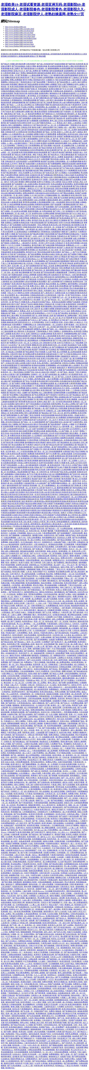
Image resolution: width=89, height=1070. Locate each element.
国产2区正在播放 (64, 241)
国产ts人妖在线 (61, 911)
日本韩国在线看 (22, 905)
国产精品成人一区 (78, 476)
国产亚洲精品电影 (51, 222)
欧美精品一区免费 (47, 456)
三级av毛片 (14, 685)
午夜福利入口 (9, 721)
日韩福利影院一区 (27, 694)
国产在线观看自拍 (33, 712)
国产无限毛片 (63, 87)
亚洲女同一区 (41, 816)
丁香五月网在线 (42, 225)
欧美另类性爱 (65, 961)
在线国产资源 (65, 1056)
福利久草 (24, 723)
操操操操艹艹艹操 (34, 728)
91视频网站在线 (18, 975)
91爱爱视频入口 (14, 368)
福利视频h (82, 562)
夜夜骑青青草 (40, 454)
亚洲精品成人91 (20, 889)
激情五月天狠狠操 (60, 220)
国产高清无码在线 (22, 234)
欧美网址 (24, 877)
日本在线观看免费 (71, 868)
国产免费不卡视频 (19, 383)
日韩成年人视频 (16, 238)
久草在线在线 (30, 331)
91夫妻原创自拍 (41, 164)
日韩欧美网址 (12, 567)
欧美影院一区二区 (11, 626)
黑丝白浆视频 (39, 1018)
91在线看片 (11, 1018)
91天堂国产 (72, 701)
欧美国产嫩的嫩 (47, 531)
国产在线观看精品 (67, 445)
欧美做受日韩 (79, 796)
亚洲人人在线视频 (72, 388)
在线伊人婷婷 (79, 907)
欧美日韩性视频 (24, 832)
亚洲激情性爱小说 (77, 757)
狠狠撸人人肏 (24, 658)
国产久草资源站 (68, 227)
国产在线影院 (11, 123)
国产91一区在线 (9, 336)
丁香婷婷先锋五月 (26, 82)
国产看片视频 (7, 882)
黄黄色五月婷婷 (23, 293)
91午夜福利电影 (12, 658)
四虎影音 (5, 1004)
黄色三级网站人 (55, 331)
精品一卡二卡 (17, 451)
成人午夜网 (80, 678)
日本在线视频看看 (55, 451)
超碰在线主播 (11, 322)
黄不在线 (48, 1022)
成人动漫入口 (28, 411)
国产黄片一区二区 (32, 939)
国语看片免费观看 (28, 454)
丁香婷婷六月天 (50, 549)
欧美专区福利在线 (9, 624)
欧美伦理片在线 (34, 358)
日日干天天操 (52, 313)
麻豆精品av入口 (34, 259)
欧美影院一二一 (17, 977)
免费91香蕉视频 (76, 945)
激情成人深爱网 (40, 1009)
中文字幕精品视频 (64, 753)
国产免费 (62, 683)
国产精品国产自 (80, 445)
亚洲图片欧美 (68, 553)
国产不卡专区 (77, 819)
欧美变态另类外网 (36, 814)
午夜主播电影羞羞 (67, 155)
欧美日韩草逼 (19, 794)
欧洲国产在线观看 (22, 481)
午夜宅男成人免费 (14, 732)
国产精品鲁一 (78, 973)
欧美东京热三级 (55, 225)
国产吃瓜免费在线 (38, 395)
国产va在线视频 (54, 281)
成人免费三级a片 (77, 644)
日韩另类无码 (13, 431)
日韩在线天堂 (10, 161)
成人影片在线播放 (8, 404)
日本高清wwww (38, 891)
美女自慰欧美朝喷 (62, 979)
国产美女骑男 (39, 977)
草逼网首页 (65, 730)
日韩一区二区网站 (39, 683)
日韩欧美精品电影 (29, 227)
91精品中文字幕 (39, 445)
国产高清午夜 (75, 474)
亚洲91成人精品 (61, 254)
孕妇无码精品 (18, 372)
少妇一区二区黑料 (70, 130)
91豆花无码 (11, 896)
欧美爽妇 (37, 1020)
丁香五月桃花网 (55, 216)
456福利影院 (71, 655)
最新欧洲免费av (52, 431)
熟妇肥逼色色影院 (78, 605)
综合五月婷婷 (67, 182)
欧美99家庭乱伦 (11, 207)
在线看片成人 (78, 152)
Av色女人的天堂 (27, 297)
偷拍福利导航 (26, 241)
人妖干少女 (21, 538)
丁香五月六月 (11, 293)
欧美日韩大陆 (65, 105)
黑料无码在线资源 (40, 458)
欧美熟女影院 (42, 109)
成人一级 (12, 911)
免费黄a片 (56, 612)
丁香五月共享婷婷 (72, 1066)
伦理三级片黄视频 (17, 182)
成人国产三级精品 (76, 132)
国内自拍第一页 (35, 884)
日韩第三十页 (29, 991)
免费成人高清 (25, 311)
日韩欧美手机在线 (50, 900)
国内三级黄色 (22, 1018)
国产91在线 (43, 775)
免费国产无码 (14, 932)
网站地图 (42, 56)
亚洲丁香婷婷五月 (33, 334)
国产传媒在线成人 (35, 590)
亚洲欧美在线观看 (54, 1013)
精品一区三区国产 (62, 358)
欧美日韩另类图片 (68, 959)
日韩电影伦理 (10, 132)
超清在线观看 (36, 841)
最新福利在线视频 (44, 73)
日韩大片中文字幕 (36, 945)
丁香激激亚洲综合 (80, 89)
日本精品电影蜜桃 (52, 998)
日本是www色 (55, 957)
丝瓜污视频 (79, 780)
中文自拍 (61, 764)
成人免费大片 (15, 241)
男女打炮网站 (80, 451)
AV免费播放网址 (10, 630)
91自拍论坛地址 (34, 91)
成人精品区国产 (68, 250)
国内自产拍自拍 (27, 304)
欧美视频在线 (38, 794)
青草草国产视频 (41, 735)
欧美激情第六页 (27, 458)
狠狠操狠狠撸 (26, 932)
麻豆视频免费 (44, 855)
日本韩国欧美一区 (28, 796)
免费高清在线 (15, 436)
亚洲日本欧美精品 (11, 1047)
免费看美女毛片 (59, 560)
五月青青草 (8, 871)
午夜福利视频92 (74, 116)
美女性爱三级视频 (36, 723)
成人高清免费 (76, 694)
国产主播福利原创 (41, 866)
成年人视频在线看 (12, 551)
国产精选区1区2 (54, 941)
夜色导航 (29, 975)
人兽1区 (29, 572)
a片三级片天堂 (22, 823)
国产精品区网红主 (64, 82)
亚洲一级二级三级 (13, 1013)
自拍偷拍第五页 (12, 653)
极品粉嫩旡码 (31, 898)
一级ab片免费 (36, 773)
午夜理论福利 (46, 943)
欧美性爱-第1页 (82, 64)
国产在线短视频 (29, 164)
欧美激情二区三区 (26, 476)
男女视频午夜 (22, 805)
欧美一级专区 (34, 633)
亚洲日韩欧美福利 (75, 637)
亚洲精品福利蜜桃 (61, 266)
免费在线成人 (47, 116)
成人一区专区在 (76, 843)
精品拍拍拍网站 (41, 87)
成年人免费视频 (58, 619)
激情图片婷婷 (37, 535)
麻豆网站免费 (13, 256)
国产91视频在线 (66, 281)
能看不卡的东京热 (29, 766)
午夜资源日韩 (78, 762)
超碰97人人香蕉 (63, 132)
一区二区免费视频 (39, 624)
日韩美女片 (65, 1041)
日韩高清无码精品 (31, 1027)
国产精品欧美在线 (62, 954)
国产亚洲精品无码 (33, 102)
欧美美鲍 (24, 834)
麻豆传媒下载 (13, 408)
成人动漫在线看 (32, 166)
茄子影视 (43, 914)
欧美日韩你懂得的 (75, 1004)
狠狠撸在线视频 (22, 336)
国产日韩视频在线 (43, 921)
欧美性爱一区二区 (24, 488)
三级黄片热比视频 (31, 744)
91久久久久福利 (11, 136)
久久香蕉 (7, 748)
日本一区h (42, 850)
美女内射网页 (10, 295)
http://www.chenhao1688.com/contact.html (20, 35)
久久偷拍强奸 (80, 145)
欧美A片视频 (6, 744)
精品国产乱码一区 (78, 336)
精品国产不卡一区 (24, 667)
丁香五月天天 (60, 569)
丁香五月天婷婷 (34, 143)
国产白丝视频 (63, 198)
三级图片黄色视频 (72, 857)
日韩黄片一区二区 (37, 374)
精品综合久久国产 (33, 637)
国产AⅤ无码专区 (44, 748)
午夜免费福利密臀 (49, 533)
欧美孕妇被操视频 (54, 726)
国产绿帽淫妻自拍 (43, 98)
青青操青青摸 (44, 696)
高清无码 (61, 698)
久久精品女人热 (36, 343)
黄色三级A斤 (53, 683)
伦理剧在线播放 (54, 111)
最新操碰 (62, 723)
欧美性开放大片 (77, 297)
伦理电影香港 (44, 440)
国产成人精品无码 (44, 868)
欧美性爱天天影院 (76, 982)
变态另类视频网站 (12, 1022)
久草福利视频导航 (77, 979)
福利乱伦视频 (48, 841)
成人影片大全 (47, 220)
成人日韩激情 (56, 338)
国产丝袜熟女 (29, 651)
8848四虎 (75, 1036)
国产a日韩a (66, 705)
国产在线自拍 (79, 155)
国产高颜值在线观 (15, 275)
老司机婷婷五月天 (44, 615)
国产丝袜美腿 (51, 973)
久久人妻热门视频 (39, 1002)
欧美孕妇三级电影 (12, 218)
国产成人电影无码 (75, 1022)
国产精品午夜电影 (45, 148)
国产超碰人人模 (43, 100)
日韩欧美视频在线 (26, 689)
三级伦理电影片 (52, 961)
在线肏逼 (58, 934)
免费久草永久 (35, 286)
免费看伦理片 (51, 719)
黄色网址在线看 (39, 431)
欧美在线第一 (28, 198)
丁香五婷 (27, 821)
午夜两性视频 (41, 1038)
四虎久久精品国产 (75, 576)
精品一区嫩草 (22, 392)
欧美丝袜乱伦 (33, 463)
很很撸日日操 (79, 225)
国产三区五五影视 (10, 286)
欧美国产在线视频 (15, 268)
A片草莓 (28, 683)
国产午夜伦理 (53, 152)
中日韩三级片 (28, 1063)
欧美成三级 (80, 916)
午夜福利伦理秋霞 (16, 916)
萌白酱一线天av (31, 855)
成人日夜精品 (79, 664)
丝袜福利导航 (29, 483)
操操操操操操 (77, 379)
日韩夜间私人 (15, 243)
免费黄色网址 (21, 968)
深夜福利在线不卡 (53, 354)
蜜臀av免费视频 (16, 80)
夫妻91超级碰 (46, 637)
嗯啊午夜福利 (42, 141)
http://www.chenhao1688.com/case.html (19, 33)
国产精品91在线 (47, 177)
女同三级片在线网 (54, 1002)
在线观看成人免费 (58, 966)
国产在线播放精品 (13, 386)
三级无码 (22, 950)
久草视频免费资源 (45, 340)
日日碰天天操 (60, 304)
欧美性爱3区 (23, 959)
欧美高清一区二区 (24, 429)
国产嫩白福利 (76, 270)
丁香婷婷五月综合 (74, 272)
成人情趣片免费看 (48, 309)
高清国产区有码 (7, 531)
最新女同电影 (38, 998)
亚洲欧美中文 (68, 617)
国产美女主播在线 (80, 186)
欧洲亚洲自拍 (51, 247)
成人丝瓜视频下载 (19, 717)
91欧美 (26, 857)
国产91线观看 (27, 866)
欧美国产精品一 (45, 302)
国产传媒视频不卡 (56, 902)
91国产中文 (36, 848)
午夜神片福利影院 (57, 855)
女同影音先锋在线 (60, 615)
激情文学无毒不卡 (59, 809)
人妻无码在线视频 (35, 698)
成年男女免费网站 (71, 413)
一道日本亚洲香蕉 (70, 687)
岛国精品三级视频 (12, 222)
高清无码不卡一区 (26, 653)
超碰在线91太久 (13, 687)
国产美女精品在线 (78, 247)
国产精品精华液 (20, 121)
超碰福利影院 (43, 893)
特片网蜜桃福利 (54, 141)
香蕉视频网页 (41, 651)
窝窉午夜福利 (35, 256)
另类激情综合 (45, 232)
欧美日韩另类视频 (73, 243)
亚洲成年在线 (11, 678)
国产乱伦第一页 (27, 1011)
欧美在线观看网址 (56, 1063)
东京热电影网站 (72, 560)
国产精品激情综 (63, 442)
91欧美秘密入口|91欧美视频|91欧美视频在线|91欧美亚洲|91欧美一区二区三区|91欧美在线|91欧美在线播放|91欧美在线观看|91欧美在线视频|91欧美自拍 (44, 519)
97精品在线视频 (57, 578)
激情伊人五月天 (31, 141)
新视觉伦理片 (8, 141)
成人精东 (76, 646)
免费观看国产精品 (77, 721)
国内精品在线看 (27, 687)
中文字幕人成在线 (28, 800)
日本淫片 (76, 624)
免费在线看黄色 (29, 193)
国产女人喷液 (37, 315)
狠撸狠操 (16, 705)
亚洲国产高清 (13, 300)
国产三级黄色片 (71, 232)
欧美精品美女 (19, 782)
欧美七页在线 (64, 605)
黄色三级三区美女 (57, 121)
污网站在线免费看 (35, 1050)
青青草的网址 (64, 914)
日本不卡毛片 (13, 329)
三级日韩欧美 (76, 80)
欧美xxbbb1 (55, 1041)
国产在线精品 (6, 572)
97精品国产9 (12, 832)
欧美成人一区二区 (69, 610)
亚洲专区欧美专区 (28, 705)
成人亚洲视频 (52, 751)
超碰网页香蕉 (74, 189)
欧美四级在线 (61, 114)
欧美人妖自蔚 (63, 422)
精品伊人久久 (33, 930)
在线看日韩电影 (46, 334)
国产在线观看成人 (51, 429)
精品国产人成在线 (64, 247)
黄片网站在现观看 (62, 737)
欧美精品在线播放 (38, 365)
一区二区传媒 (78, 578)
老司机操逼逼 (77, 608)
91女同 (37, 1063)
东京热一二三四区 (70, 771)
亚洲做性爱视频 (59, 392)
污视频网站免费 (27, 936)
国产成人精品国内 (78, 572)
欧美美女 (54, 819)
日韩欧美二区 (51, 411)
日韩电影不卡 (27, 596)
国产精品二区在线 (47, 266)
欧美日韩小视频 (18, 572)
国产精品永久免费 (19, 155)
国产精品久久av (56, 426)
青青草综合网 (73, 368)
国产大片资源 (65, 354)
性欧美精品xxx (7, 1050)
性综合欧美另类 (20, 943)
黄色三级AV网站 (12, 315)
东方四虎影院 (73, 374)
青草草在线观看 (20, 1050)
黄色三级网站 (20, 721)
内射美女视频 (33, 93)
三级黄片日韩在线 (8, 995)
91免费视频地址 (55, 812)
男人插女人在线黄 (8, 492)
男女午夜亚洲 (69, 882)
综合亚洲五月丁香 (35, 760)
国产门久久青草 (71, 320)
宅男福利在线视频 (31, 970)
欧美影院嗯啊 (65, 68)
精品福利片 (78, 909)
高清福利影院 (73, 988)
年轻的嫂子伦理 (80, 553)
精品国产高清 (45, 1034)
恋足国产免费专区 (35, 862)
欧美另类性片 (58, 148)
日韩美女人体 (36, 995)
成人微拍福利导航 (31, 880)
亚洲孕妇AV (52, 975)
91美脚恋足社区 (17, 696)
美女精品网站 (16, 864)
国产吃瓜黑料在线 (71, 807)
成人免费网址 (62, 284)
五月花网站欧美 (57, 696)
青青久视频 (15, 1007)
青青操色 (42, 721)
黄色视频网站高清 (49, 538)
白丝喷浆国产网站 (51, 397)
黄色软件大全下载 (33, 252)
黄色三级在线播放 (56, 100)
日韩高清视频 (19, 442)
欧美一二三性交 (26, 964)
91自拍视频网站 (74, 173)
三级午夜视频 (75, 669)
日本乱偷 (66, 757)
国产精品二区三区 (69, 216)
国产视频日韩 (71, 592)
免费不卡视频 (10, 234)
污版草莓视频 (72, 723)
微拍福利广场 (14, 853)
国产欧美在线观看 (74, 340)
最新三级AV (52, 596)
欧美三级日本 (13, 599)
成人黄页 (14, 841)
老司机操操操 (20, 96)
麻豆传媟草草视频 (26, 431)
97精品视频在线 (64, 819)
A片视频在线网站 (51, 195)
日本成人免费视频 (29, 275)
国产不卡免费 (24, 628)
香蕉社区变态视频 (72, 202)
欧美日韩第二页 (45, 166)
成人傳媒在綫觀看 (48, 828)
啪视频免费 (8, 701)
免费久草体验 (78, 596)
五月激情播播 (42, 766)
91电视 (58, 1032)
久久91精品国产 (41, 483)
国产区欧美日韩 (49, 417)
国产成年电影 (78, 612)
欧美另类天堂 (11, 449)
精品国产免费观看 (50, 698)
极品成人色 (42, 610)
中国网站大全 (26, 368)
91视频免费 (62, 585)
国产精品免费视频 (64, 481)
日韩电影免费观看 (80, 696)
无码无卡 (44, 902)
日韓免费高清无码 (8, 166)
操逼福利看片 (69, 157)
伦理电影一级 (48, 447)
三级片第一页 (62, 295)
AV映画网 (5, 918)
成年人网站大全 (13, 921)
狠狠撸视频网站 (54, 68)
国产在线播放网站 (38, 241)
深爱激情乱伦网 (27, 1020)
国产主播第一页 (7, 211)
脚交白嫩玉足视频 (62, 179)
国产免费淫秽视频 (10, 415)
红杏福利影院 (45, 404)
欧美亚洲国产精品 (78, 381)
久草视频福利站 (16, 100)
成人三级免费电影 (28, 798)
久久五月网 (44, 859)
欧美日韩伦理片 (77, 195)
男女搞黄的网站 (24, 587)
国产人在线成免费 (10, 429)
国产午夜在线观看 (10, 465)
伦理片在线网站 (54, 490)
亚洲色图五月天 (61, 170)
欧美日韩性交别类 (24, 123)
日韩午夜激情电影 (53, 470)
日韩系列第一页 (9, 195)
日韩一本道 (78, 1025)
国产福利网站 (11, 488)
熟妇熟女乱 (44, 741)
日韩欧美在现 (40, 694)
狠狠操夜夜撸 (31, 73)
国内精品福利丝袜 (62, 213)
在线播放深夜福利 (10, 463)
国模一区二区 (73, 805)
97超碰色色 (31, 1041)
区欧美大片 (37, 918)
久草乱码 (76, 630)
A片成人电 (63, 1004)
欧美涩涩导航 (6, 576)
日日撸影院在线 (58, 825)
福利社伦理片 (51, 442)
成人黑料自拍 (19, 331)
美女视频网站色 (29, 1004)
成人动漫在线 (67, 601)
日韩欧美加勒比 (20, 474)
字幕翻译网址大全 (29, 324)
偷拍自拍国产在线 (13, 1002)
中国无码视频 (49, 234)
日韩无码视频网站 (71, 673)
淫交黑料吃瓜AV (77, 449)
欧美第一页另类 (38, 243)
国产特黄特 (38, 1025)
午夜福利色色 (76, 105)
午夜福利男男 (53, 87)
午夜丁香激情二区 (66, 905)
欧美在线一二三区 (19, 1045)
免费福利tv (28, 662)
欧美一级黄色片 (12, 562)
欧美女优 (15, 1009)
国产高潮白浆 (76, 485)
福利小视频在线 (38, 703)
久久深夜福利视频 (64, 1036)
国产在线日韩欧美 (73, 259)
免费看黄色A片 (36, 218)
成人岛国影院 (29, 916)
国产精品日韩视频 (64, 540)
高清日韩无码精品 (56, 780)
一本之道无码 (79, 324)
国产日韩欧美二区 (16, 730)
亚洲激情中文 (70, 211)
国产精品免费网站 (35, 254)
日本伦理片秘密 (76, 977)
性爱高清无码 (17, 887)
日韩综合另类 (26, 127)
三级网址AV (61, 658)
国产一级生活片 (73, 848)
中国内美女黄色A (47, 633)
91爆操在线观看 (52, 200)
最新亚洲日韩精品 (16, 1043)
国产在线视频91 (48, 207)
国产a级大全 (35, 771)
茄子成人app (38, 830)
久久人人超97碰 (40, 975)
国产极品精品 (44, 413)
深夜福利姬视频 (35, 923)
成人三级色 (5, 556)
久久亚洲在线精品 (20, 232)
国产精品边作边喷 (53, 445)
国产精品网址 (63, 313)
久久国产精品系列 (65, 862)
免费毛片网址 (9, 927)
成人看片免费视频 (76, 358)
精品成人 (55, 846)
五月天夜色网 (81, 773)
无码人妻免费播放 (34, 538)
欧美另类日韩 (19, 141)
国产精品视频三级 (66, 581)
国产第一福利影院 (18, 755)
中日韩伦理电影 (32, 440)
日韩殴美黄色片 (31, 1059)
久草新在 (14, 639)
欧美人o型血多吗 (32, 302)
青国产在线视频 (54, 984)
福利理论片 (21, 660)
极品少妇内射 (54, 168)
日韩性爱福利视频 (73, 436)
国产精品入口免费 (56, 673)
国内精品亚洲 (32, 893)
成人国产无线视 (48, 408)
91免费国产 (46, 642)
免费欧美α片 (22, 370)
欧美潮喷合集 (15, 270)
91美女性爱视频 (30, 281)
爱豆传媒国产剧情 (75, 467)
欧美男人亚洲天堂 (14, 868)
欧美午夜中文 (16, 764)
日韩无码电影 (46, 755)
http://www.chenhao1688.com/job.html (18, 40)
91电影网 (9, 850)
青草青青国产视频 (60, 1022)
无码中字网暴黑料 (50, 311)
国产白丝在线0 (75, 397)
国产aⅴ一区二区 (50, 125)
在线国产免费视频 (64, 136)
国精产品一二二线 (43, 800)
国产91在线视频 (69, 785)
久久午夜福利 (81, 93)
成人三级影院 (15, 470)
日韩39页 (9, 789)
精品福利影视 (14, 544)
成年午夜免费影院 (62, 889)
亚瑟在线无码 (55, 465)
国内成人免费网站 (20, 327)
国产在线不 (63, 816)
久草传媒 (44, 1063)
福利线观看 (78, 581)
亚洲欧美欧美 (52, 850)
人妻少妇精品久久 (41, 544)
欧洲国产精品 (44, 1027)
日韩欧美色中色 (39, 411)
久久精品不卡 (66, 141)
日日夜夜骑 (5, 977)
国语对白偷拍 (55, 778)
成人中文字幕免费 (65, 318)
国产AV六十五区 (63, 311)
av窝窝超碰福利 (17, 601)
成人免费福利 (37, 599)
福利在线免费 (77, 470)
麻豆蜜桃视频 (24, 272)
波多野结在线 (78, 281)
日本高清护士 (11, 417)
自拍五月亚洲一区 (76, 531)
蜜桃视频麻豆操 (77, 222)
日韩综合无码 (13, 82)
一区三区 (70, 574)
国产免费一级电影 (11, 1032)
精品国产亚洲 (37, 479)
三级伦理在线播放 (66, 664)
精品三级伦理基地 (17, 340)
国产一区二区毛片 (68, 778)
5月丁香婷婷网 (44, 966)
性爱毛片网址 (70, 1059)
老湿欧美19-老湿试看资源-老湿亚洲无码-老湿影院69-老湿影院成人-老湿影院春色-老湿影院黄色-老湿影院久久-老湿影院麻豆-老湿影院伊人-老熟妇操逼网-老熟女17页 (43, 9)
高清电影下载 (22, 236)
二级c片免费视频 (52, 379)
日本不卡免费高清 (52, 322)
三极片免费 (26, 891)
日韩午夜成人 (77, 667)
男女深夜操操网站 (19, 361)
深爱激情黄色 (77, 900)
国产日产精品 (64, 168)
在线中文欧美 (31, 363)
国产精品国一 (15, 297)
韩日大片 (37, 542)
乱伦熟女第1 (25, 608)
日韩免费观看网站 (76, 277)
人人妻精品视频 (34, 75)
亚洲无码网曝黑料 (68, 896)
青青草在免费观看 (50, 968)
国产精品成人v (20, 642)
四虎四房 (45, 771)
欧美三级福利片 (76, 168)
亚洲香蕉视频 (8, 426)
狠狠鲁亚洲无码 (30, 157)
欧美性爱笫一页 (33, 837)
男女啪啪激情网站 (19, 288)
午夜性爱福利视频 (41, 803)
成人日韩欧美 (64, 830)
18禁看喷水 (32, 748)
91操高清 (43, 880)
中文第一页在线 (77, 200)
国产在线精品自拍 (26, 719)
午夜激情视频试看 (61, 531)
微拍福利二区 (72, 114)
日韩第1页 (8, 741)
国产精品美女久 (54, 155)
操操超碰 (39, 796)
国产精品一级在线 (67, 372)
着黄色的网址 (56, 404)
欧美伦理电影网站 (37, 150)
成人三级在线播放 (22, 295)
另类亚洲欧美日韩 (31, 984)
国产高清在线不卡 (52, 263)
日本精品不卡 (60, 243)
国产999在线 (14, 649)
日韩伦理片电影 (16, 354)
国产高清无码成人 (74, 295)
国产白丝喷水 (55, 361)
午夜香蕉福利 (52, 624)
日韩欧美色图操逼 (8, 91)
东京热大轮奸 (60, 814)
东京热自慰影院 (26, 315)
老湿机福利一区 (41, 909)
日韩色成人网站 (73, 814)
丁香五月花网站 (70, 148)
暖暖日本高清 (48, 760)
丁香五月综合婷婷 (75, 585)
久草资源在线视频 (29, 988)
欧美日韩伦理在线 (78, 268)
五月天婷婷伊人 (75, 429)
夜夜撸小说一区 (29, 98)
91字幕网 (43, 581)
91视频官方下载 (52, 80)
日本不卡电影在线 (24, 549)
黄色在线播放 (10, 306)
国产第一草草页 (59, 139)
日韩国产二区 (54, 372)
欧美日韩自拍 (66, 927)
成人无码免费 (46, 560)
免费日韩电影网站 (38, 710)
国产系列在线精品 (76, 488)
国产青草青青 (40, 993)
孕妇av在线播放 (26, 664)
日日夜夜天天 (42, 279)
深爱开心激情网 (80, 741)
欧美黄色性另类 (50, 136)
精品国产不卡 (33, 406)
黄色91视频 (41, 739)
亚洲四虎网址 (51, 1018)
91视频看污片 (15, 556)
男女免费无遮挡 (20, 837)
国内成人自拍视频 (46, 1000)
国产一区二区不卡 (51, 420)
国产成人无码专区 (14, 866)
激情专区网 (63, 714)
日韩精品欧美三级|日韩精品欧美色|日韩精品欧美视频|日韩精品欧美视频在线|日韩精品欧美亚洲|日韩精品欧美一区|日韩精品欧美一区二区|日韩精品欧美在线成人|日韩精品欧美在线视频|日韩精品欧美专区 (44, 497)
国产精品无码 (73, 256)
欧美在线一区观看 (26, 1032)
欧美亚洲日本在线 (56, 1059)
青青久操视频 (60, 692)
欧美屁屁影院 (71, 304)
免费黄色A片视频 (80, 984)
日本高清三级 (58, 635)
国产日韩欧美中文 (26, 300)
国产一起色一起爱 (35, 236)
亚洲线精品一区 (46, 655)
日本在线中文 (47, 1020)
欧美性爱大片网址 (61, 789)
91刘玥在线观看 (58, 1034)
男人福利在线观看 (28, 574)
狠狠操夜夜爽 (36, 1029)
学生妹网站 (74, 633)
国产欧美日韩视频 (31, 460)
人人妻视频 (8, 619)
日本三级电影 (56, 182)
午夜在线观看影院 (39, 751)
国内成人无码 (42, 227)
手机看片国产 (11, 633)
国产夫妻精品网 (18, 111)
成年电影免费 (20, 64)
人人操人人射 (41, 603)
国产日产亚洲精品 (52, 608)
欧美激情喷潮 (40, 354)
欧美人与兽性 (15, 479)
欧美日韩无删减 (27, 726)
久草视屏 (54, 764)
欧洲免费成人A (41, 313)
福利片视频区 (55, 896)
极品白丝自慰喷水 (53, 438)
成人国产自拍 (67, 458)
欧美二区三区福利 (60, 345)
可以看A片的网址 (27, 107)
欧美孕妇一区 (30, 925)
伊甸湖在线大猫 (67, 225)
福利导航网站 (73, 284)
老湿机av (49, 821)
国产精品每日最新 (56, 864)
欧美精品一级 (82, 610)
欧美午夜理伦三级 (73, 1018)
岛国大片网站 (31, 66)
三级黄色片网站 (7, 943)
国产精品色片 (11, 392)
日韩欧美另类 (74, 1000)
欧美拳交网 (13, 803)
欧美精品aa (59, 1066)
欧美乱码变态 (54, 766)
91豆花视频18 (24, 773)
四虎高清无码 (9, 1036)
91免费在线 (41, 574)
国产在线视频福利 (22, 1029)
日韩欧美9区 (53, 664)
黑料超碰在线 (60, 245)
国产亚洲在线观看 (65, 1025)
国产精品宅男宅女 (31, 576)
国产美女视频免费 (26, 329)
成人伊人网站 (9, 961)
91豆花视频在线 (60, 626)
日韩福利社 (81, 542)
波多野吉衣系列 (26, 544)
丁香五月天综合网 (49, 658)
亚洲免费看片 (6, 873)
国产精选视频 (27, 170)
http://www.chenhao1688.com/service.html (20, 46)
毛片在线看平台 (12, 118)
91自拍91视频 (52, 914)
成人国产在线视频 (50, 599)
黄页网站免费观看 (35, 132)
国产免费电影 (43, 71)
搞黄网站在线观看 (51, 628)
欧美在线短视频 (81, 603)
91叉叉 (8, 939)
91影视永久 (41, 601)
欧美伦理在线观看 (78, 411)
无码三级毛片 (63, 556)
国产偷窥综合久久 (49, 114)
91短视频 (9, 794)
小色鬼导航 (16, 585)
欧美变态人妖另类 (55, 925)
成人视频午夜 (58, 868)
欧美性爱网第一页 (53, 676)
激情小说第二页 (17, 984)
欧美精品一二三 (50, 123)
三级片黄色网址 (75, 207)
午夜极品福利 (52, 880)
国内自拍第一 (76, 995)
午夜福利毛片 (6, 635)
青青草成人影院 (28, 732)
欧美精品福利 (26, 436)
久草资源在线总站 (24, 703)
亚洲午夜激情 (69, 324)
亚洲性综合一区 (81, 361)
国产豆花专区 (17, 338)
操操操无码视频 (52, 694)
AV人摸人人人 (63, 832)
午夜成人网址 (42, 155)
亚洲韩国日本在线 (19, 590)
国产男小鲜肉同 (34, 823)
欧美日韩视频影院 (23, 771)
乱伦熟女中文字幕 (19, 139)
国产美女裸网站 (12, 395)
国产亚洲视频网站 (23, 374)
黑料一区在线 (71, 159)
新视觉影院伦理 (66, 96)
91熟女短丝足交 (60, 576)
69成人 (24, 612)
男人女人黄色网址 (24, 624)
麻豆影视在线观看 (73, 406)
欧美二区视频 (66, 893)
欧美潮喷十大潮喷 (72, 719)
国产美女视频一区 (8, 905)
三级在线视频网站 (11, 751)
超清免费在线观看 (22, 528)
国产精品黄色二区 (78, 923)
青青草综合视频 (25, 839)
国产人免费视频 (76, 567)
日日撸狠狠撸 (60, 1016)
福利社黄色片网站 (29, 109)
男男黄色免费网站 (35, 594)
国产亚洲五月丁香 (74, 236)
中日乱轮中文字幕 (43, 819)
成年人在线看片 (74, 365)
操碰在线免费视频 (36, 871)
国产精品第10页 (59, 118)
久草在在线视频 (73, 649)
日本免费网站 (22, 633)
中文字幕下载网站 (74, 327)
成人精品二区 (69, 859)
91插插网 (49, 617)
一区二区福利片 (57, 324)
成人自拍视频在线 (64, 485)
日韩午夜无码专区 (62, 945)
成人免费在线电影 (50, 862)
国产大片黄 (47, 612)
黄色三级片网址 (20, 760)
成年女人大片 (45, 837)
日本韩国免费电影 (44, 988)
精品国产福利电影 (65, 152)
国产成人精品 (24, 710)
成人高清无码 (76, 191)
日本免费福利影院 (8, 823)
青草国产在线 (77, 705)
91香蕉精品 (6, 612)
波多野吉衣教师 (77, 107)
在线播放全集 (63, 397)
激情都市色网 (58, 75)
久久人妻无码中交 (49, 805)
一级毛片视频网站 (22, 456)
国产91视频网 (43, 673)
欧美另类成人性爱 (31, 619)
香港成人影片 (62, 123)
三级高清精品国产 (8, 771)
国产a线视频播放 (7, 474)
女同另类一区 (6, 302)
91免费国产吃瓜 (56, 744)
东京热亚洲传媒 (55, 771)
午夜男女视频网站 (21, 426)
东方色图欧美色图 (73, 293)
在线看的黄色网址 (52, 587)
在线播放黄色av (68, 331)
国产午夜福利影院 (26, 803)
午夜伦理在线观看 (37, 222)
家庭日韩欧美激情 (54, 678)
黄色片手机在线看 (40, 424)
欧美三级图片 (15, 68)
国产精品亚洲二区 (27, 909)
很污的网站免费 (29, 354)
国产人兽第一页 (67, 1054)
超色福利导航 (53, 288)
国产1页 (57, 927)
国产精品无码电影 (60, 637)
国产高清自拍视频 (47, 877)
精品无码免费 (28, 284)
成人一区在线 (29, 730)
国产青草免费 (20, 402)
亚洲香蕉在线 (60, 456)
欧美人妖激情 (79, 601)
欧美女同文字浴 (79, 458)
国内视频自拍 (30, 442)
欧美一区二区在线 (41, 936)
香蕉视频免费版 (25, 408)
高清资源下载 (58, 479)
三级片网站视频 (57, 921)
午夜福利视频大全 (16, 957)
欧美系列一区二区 (73, 755)
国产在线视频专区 (70, 370)
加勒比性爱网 (47, 127)
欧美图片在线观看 (48, 143)
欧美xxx (59, 590)
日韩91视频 (36, 982)
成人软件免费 (17, 576)
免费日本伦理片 (67, 558)
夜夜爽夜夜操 (66, 948)
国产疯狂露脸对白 (19, 737)
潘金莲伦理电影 (71, 562)
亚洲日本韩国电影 (28, 819)
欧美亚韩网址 (68, 184)
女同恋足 (15, 748)
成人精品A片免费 (42, 229)
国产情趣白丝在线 (57, 98)
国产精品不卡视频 (8, 64)
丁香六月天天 (66, 465)
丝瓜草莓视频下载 (51, 644)
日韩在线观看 (44, 426)
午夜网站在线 (58, 91)
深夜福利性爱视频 (20, 148)
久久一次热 (25, 875)
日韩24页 (31, 685)
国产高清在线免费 (48, 272)
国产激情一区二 (53, 329)
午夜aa (23, 1041)
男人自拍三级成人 (72, 850)
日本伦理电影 (63, 288)
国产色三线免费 (46, 102)
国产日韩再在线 (43, 782)
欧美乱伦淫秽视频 (33, 828)
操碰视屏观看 (22, 467)
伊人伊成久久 (76, 830)
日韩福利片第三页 (54, 109)
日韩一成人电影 (12, 272)
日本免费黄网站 (34, 145)
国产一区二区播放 (71, 460)
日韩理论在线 (80, 769)
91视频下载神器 (42, 798)
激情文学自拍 (15, 655)
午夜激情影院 (40, 386)
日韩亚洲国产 (42, 979)
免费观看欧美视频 (53, 356)
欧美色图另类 (20, 825)
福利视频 (36, 649)
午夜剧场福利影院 (18, 778)
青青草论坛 (8, 966)
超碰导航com (34, 565)
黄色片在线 (76, 948)
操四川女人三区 (39, 238)
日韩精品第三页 (43, 558)
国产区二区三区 (71, 139)
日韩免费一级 (44, 465)
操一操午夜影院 (12, 710)
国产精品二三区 (47, 75)
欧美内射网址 (54, 381)
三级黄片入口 (65, 107)
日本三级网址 (58, 127)
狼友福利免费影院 (35, 114)
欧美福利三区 (17, 873)
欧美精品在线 (24, 222)
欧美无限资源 (40, 551)
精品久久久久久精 (34, 533)
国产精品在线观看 (71, 952)
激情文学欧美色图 (24, 136)
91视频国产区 (81, 896)
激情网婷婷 (13, 950)
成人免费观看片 (68, 1061)
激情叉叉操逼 (57, 73)
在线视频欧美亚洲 (8, 447)
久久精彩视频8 (65, 470)
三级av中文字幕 (23, 286)
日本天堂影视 (26, 345)
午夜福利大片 (37, 207)
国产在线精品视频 (71, 347)
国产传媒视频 (49, 945)
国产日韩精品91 (16, 379)
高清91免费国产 (23, 417)
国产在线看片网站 (74, 692)
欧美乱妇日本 (31, 402)
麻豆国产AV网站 (65, 594)
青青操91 (34, 775)
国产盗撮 (72, 547)
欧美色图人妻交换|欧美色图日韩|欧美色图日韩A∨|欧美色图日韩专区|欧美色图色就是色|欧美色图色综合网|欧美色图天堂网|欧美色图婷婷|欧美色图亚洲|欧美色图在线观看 (44, 508)
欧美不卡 (44, 905)
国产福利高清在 (21, 673)
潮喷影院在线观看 (69, 164)
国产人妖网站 (68, 925)
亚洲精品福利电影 (28, 490)
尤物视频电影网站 (71, 334)
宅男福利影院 (22, 159)
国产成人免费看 (32, 71)
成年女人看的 (13, 476)
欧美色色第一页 (53, 839)
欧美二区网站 (8, 406)
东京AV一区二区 (75, 549)
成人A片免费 (31, 979)
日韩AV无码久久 (32, 361)
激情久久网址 (26, 220)
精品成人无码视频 (15, 352)
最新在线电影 (79, 109)
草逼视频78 (79, 950)
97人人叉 (83, 857)
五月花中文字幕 (27, 993)
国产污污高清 (60, 436)
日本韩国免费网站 (73, 841)
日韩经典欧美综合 (60, 177)
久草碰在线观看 (40, 596)
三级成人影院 (11, 390)
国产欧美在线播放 (63, 218)
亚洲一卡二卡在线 (76, 714)
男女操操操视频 (51, 585)
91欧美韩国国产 (31, 850)
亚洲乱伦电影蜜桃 (80, 975)
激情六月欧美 (33, 148)
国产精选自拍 (73, 290)
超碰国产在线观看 (42, 957)
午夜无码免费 (73, 816)
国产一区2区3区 (45, 707)
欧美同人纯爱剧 (72, 834)
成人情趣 (7, 737)
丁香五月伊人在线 (35, 327)
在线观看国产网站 (24, 397)
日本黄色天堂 (14, 553)
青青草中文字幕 (7, 254)
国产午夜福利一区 (67, 111)
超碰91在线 (67, 590)
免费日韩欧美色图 (8, 96)
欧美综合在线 (48, 934)
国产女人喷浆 (22, 896)
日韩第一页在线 (48, 179)
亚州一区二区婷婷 (34, 642)
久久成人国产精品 (37, 277)
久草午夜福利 (66, 710)
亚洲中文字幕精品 (44, 182)
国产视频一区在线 (30, 347)
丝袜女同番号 (6, 66)
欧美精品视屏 (45, 252)
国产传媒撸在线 (68, 109)
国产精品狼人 (37, 408)
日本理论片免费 (76, 1041)
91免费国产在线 (38, 433)
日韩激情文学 (42, 812)
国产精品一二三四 (13, 105)
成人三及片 (26, 753)
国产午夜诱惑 (28, 445)
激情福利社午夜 (55, 93)
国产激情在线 (12, 830)
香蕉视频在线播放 (71, 712)
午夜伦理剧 (46, 773)
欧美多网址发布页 (44, 635)
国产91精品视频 (11, 236)
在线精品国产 (9, 825)
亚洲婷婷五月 (47, 542)
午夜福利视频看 (45, 701)
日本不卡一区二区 (79, 329)
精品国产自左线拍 (47, 161)
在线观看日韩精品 (65, 975)
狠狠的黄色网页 (34, 805)
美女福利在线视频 (54, 66)
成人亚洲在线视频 (17, 281)
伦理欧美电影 (80, 98)
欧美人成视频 (35, 306)
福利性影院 (81, 871)
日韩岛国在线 (35, 293)
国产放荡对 (6, 1016)
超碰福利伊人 (69, 91)
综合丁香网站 (21, 73)
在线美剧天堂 (56, 275)
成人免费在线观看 (26, 200)
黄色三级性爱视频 (31, 413)
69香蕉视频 (43, 970)
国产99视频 (60, 535)
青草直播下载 (79, 111)
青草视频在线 (41, 1013)
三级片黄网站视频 (64, 411)
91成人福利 (72, 911)
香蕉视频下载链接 (17, 84)
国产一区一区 (53, 402)
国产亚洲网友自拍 (76, 286)
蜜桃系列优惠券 (10, 549)
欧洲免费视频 (8, 121)
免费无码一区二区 (23, 605)
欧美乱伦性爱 (19, 603)
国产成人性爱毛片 (22, 1036)
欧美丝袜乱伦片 (38, 617)
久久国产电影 (51, 352)
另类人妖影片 (73, 447)
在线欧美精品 (37, 118)
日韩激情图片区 (45, 406)
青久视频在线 (69, 100)
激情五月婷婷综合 (46, 592)
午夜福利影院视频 (61, 77)
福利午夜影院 (69, 1045)
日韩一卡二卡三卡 (16, 610)
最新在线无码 (83, 621)
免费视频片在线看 (53, 386)
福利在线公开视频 (17, 89)
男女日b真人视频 (50, 198)
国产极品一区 (33, 472)
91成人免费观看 (64, 986)
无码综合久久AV (42, 685)
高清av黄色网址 (43, 363)
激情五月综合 (51, 832)
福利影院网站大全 (62, 277)
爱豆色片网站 (38, 585)
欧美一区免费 (31, 288)
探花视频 (42, 959)
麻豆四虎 (7, 683)
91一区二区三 (48, 1052)
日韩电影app (30, 680)
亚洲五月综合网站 (48, 358)
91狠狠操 (32, 896)
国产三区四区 (79, 1054)
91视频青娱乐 (72, 1016)
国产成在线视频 (15, 739)
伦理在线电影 (47, 211)
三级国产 (12, 667)
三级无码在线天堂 (31, 1043)
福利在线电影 (10, 968)
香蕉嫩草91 (68, 744)
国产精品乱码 (62, 728)
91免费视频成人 (50, 485)
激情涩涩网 (57, 707)
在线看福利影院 (49, 918)
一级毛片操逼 (76, 483)
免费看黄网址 (54, 1054)
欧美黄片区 (10, 1068)
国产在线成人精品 (17, 216)
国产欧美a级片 (6, 98)
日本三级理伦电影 (61, 660)
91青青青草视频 (75, 383)
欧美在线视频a (28, 451)
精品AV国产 (54, 905)
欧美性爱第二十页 (52, 948)
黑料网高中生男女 (65, 596)
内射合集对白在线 (42, 193)
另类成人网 (23, 923)
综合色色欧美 (15, 433)
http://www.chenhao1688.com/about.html (19, 31)
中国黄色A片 (80, 1007)
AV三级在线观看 (7, 331)
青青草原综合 (58, 175)
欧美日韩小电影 (65, 732)
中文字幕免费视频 (30, 961)
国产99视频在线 (47, 175)
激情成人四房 (48, 315)
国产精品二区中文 (8, 456)
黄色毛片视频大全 (61, 982)
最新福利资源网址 (15, 193)
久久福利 (42, 961)
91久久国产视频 (38, 123)
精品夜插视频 (22, 472)
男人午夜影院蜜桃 (26, 830)
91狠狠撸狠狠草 (12, 628)
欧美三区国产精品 (67, 964)
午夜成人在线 (73, 651)
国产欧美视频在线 (78, 68)
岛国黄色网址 (44, 93)
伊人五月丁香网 (25, 649)
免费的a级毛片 (13, 311)
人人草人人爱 (27, 1066)
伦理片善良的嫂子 (60, 988)
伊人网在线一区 (43, 764)
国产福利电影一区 (53, 959)
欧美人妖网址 (79, 84)
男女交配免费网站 (23, 973)
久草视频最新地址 (29, 812)
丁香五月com (12, 998)
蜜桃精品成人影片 (73, 966)
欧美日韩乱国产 (47, 390)
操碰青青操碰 (81, 164)
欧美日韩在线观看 (14, 766)
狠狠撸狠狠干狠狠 (67, 261)
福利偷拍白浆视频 (19, 930)
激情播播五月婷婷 (30, 882)
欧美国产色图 (43, 370)
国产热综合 (53, 669)
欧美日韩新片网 (18, 902)
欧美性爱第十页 (28, 168)
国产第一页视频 (77, 349)
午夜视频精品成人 (57, 440)
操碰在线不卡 (62, 368)
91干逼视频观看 (30, 601)
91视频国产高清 (55, 84)
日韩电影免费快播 (51, 796)
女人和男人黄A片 (68, 300)
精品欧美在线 (56, 166)
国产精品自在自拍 (26, 424)
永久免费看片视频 (43, 578)
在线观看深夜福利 (52, 887)
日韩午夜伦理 (44, 873)
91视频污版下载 (30, 111)
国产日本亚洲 (38, 420)
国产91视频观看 (32, 121)
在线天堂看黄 (65, 694)
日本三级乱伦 (47, 562)
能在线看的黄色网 (54, 1009)
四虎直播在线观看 (81, 689)
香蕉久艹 (18, 596)
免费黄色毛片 (39, 948)
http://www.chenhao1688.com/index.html (19, 29)
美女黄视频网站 (25, 191)
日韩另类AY (65, 887)
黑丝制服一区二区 (37, 485)
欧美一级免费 (25, 599)
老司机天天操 (63, 420)
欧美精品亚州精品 (80, 96)
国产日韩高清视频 (28, 209)
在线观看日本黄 (48, 737)
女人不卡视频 (28, 379)
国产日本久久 (33, 320)
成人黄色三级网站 (22, 195)
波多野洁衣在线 (13, 1041)
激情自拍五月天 (59, 388)
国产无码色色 (67, 1043)
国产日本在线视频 (62, 207)
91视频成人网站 (55, 229)
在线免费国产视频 (62, 653)
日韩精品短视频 (65, 667)
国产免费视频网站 (54, 164)
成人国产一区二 (60, 565)
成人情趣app (24, 1047)
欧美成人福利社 (59, 159)
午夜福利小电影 (71, 991)
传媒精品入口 (54, 96)
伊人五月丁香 (72, 565)
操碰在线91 (51, 651)
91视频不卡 (76, 599)
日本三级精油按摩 (8, 986)
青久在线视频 (17, 914)
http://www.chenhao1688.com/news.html (19, 44)
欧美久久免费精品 (49, 481)
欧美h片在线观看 (79, 318)
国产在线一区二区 (20, 114)
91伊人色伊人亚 (34, 1045)
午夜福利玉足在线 (74, 809)
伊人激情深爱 (79, 1043)
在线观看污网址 (7, 540)
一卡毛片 (22, 893)
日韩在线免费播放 (42, 209)
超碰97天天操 (64, 644)
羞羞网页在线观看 (67, 438)
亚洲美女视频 (54, 89)
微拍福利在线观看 (27, 551)
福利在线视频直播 (56, 71)
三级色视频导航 (55, 363)
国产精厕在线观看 (47, 259)
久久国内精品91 (68, 950)
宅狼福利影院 (6, 252)
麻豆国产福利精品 (39, 757)
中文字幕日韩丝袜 (49, 236)
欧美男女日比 (63, 395)
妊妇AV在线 (10, 762)
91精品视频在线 (25, 395)
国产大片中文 (35, 553)
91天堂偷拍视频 (66, 238)
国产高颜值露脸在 (16, 558)
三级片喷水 (51, 739)
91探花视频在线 (48, 436)
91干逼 (61, 850)
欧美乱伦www (18, 850)
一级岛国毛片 (26, 243)
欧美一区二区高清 (9, 805)
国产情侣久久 (61, 918)
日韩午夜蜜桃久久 (38, 605)
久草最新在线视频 (76, 266)
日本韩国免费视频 (81, 803)
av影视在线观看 (66, 454)
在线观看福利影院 (54, 458)
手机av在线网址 (21, 1034)
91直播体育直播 (16, 202)
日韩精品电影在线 (37, 295)
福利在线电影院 (12, 485)
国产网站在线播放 (67, 193)
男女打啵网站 (14, 578)
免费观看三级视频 (40, 941)
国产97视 (24, 853)
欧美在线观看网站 (13, 127)
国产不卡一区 (76, 218)
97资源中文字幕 (9, 440)
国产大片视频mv (61, 173)
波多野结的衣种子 (18, 692)
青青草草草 (31, 950)
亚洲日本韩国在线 (41, 669)
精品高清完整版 (61, 415)
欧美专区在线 (73, 134)
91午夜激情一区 (41, 68)
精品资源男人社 (45, 250)
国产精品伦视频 (18, 898)
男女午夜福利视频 (76, 288)
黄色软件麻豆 (37, 245)
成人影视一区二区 (42, 186)
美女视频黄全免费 (63, 572)
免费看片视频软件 (80, 732)
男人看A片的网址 (34, 540)
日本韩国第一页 (63, 853)
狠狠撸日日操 (60, 877)
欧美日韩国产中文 (40, 572)
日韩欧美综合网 (43, 556)
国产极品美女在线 (22, 309)
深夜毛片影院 (44, 744)
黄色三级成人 (38, 290)
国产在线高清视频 (58, 64)
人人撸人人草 (39, 646)
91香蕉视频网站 (32, 139)
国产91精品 (15, 612)
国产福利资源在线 (28, 68)
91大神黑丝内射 (22, 132)
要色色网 (27, 887)
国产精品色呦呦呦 (81, 880)
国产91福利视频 (23, 277)
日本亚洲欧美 (76, 961)
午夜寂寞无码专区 (29, 864)
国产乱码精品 (51, 349)
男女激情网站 (34, 877)
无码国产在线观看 (75, 1020)
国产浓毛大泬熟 (60, 932)
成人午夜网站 (18, 157)
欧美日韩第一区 (59, 755)
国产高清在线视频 (53, 261)
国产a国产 (35, 626)
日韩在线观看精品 (19, 569)
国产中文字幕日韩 (34, 474)
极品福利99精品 (17, 263)
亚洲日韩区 (8, 945)
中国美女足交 (20, 177)
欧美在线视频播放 (33, 583)
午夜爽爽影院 (72, 170)
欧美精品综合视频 (56, 544)
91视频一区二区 (17, 934)
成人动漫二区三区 (24, 213)
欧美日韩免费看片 (77, 653)
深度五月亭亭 (76, 685)
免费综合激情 (36, 1036)
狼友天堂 (39, 644)
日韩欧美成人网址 (29, 556)
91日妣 (44, 553)
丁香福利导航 (6, 930)
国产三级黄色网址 (76, 422)
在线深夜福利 (33, 426)
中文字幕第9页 (12, 377)
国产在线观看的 (25, 118)
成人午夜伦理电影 (10, 159)
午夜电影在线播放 (15, 198)
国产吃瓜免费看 (48, 547)
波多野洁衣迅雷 (22, 565)
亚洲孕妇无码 (15, 107)
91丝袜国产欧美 (57, 1047)
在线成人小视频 (68, 424)
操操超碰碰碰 (44, 216)
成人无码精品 (67, 1002)
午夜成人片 (55, 730)
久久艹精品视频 (77, 343)
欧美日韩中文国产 (13, 304)
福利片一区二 (24, 626)
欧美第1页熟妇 (33, 467)
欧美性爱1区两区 (16, 347)
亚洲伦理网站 (29, 934)
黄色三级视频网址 (15, 125)
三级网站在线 (45, 939)
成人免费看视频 (71, 642)
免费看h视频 (26, 655)
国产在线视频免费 (74, 676)
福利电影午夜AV (36, 417)
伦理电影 (64, 873)
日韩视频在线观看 (11, 719)
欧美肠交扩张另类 (41, 964)
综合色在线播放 (30, 635)
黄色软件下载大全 (73, 698)
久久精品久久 (78, 322)
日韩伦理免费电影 (33, 560)
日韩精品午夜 (49, 304)
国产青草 (14, 893)
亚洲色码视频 (79, 184)
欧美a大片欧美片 (9, 374)
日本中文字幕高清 (64, 343)
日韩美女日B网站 (68, 363)
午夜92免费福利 (64, 268)
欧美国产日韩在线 (28, 1013)
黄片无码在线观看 (63, 1050)
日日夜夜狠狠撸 (47, 907)
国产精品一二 (67, 252)
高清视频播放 (12, 773)
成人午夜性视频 (61, 408)
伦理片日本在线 (64, 222)
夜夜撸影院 (17, 882)
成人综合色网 (63, 429)
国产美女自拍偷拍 (26, 714)
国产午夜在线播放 (33, 404)
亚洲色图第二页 (64, 551)
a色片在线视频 (62, 365)
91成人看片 (26, 900)
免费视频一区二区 (50, 377)
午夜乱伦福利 (69, 175)
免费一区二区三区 (78, 993)
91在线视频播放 (72, 392)
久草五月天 (81, 911)
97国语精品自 (54, 567)
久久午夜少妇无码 (37, 195)
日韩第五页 (50, 653)
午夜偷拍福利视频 (61, 884)
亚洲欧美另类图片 (51, 723)
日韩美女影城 (13, 399)
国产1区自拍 (44, 1059)
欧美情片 (37, 954)
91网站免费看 (37, 1007)
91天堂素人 (64, 846)
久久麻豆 (53, 685)
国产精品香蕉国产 (54, 424)
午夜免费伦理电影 (12, 175)
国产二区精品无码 (8, 363)
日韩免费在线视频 (29, 100)
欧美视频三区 (33, 250)
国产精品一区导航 (49, 132)
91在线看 (60, 857)
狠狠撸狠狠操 (21, 440)
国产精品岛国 (63, 871)
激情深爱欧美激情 (53, 270)
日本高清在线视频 (48, 415)
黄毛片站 (37, 547)
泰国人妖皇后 (52, 551)
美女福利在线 (54, 105)
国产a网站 (68, 696)
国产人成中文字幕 (53, 703)
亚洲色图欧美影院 (17, 846)
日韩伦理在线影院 (44, 324)
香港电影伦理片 (39, 80)
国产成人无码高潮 (44, 64)
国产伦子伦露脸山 (68, 680)
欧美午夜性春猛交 (13, 877)
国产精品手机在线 (18, 1025)
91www (3, 766)
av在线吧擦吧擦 (34, 161)
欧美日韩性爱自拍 (50, 923)
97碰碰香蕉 (6, 585)
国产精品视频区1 (57, 800)
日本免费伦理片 (61, 547)
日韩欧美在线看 (71, 875)
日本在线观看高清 (13, 819)
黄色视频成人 (75, 775)
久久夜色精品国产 (49, 191)
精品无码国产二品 (43, 1041)
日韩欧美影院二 (57, 712)
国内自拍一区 (44, 361)
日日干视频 (57, 617)
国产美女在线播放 (15, 445)
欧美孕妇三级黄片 (46, 927)
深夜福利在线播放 (18, 1016)
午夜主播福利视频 (18, 583)
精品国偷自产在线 (74, 345)
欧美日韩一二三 (75, 87)
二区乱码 (83, 633)
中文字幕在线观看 (59, 649)
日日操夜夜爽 (69, 544)
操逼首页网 (45, 1047)
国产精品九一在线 (69, 275)
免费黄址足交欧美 (54, 1061)
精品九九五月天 (34, 159)
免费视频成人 (54, 689)
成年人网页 (76, 1038)
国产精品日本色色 (44, 807)
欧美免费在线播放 (16, 880)
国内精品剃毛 (58, 807)
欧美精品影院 (17, 98)
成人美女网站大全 (28, 105)
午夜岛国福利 (14, 982)
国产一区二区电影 (71, 798)
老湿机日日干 (62, 290)
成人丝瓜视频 (76, 986)
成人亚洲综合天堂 (31, 791)
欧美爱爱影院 (26, 179)
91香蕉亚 (73, 1052)
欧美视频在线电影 (14, 753)
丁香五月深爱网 (23, 173)
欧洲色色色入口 (55, 950)
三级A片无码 (19, 855)
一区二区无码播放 (55, 553)
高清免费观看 (26, 433)
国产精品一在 (26, 422)
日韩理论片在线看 (49, 857)
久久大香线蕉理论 (15, 134)
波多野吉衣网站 (72, 118)
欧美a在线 (49, 621)
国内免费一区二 (68, 426)
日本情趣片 (43, 780)
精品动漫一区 (58, 145)
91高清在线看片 (22, 161)
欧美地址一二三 (39, 438)
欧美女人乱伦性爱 (58, 939)
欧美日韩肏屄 (41, 442)
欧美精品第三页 (67, 689)
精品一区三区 (41, 680)
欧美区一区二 (56, 705)
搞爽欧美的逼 (10, 77)
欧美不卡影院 (24, 562)
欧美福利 (73, 717)
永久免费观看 (61, 417)
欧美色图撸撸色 (35, 1052)
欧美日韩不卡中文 (19, 334)
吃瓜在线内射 (32, 370)
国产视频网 (18, 780)
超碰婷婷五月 (49, 170)
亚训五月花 (45, 712)
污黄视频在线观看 (69, 204)
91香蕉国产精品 (69, 451)
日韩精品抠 (59, 907)
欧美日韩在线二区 (21, 531)
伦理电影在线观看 (37, 769)
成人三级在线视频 (49, 336)
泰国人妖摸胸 (20, 363)
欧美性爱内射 (80, 859)
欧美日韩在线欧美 (22, 306)
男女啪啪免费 (17, 290)
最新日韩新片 (22, 143)
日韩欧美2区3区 (36, 481)
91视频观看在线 (68, 957)
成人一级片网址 (70, 127)
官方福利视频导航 (24, 365)
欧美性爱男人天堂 (25, 630)
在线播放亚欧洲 (64, 993)
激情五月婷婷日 (32, 388)
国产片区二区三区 (56, 413)
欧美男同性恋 (49, 1066)
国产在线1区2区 (48, 173)
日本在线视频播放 (27, 671)
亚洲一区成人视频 (66, 322)
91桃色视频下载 (47, 159)
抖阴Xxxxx (43, 984)
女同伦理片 (69, 1007)
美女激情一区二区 (40, 300)
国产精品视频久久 (12, 318)
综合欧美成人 (35, 1047)
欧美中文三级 (37, 488)
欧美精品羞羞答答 (56, 866)
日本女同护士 (82, 127)
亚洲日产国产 (45, 649)
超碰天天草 (68, 803)
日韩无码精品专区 (50, 1025)
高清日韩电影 (29, 356)
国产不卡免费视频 (47, 467)
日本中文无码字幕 (26, 639)
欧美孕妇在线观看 (12, 964)
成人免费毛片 (62, 374)
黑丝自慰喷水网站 (60, 306)
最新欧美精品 (38, 304)
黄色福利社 (77, 968)
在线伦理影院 (23, 769)
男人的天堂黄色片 (10, 769)
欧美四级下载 (69, 479)
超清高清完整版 (33, 825)
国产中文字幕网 (50, 297)
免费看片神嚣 (38, 134)
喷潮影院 (18, 961)
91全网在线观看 (66, 528)
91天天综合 (65, 839)
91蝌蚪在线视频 (30, 182)
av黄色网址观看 (39, 379)
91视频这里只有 (9, 150)
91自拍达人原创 (37, 628)
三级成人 (19, 991)
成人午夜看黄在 (18, 460)
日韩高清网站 (35, 857)
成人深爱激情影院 (80, 902)
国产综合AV (65, 703)
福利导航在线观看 (21, 406)
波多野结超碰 (17, 109)
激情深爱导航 (29, 87)
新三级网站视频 (71, 315)
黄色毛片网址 (38, 198)
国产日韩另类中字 (38, 832)
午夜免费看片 (17, 324)
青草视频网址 (64, 669)
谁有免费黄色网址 (33, 177)
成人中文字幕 (32, 927)
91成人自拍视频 (39, 200)
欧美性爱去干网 (13, 644)
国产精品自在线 (23, 449)
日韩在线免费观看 (61, 1052)
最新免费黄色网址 (64, 449)
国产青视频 (53, 775)
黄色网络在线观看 (47, 383)
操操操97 (74, 751)
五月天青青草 (62, 794)
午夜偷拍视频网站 (46, 576)
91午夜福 (29, 794)
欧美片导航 (51, 1038)
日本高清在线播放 (80, 454)
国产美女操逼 (35, 272)
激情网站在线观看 (56, 803)
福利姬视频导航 (46, 91)
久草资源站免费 (73, 877)
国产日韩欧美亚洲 (26, 420)
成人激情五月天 (12, 247)
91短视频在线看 (73, 177)
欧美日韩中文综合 (64, 336)
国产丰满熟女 (23, 377)
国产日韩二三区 (59, 211)
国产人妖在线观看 (20, 320)
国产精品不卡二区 (29, 868)
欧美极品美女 (74, 234)
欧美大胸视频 (72, 399)
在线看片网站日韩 (44, 275)
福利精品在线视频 (75, 198)
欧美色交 (44, 1045)
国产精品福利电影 (23, 775)
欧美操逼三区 (39, 297)
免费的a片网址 (51, 762)
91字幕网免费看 (50, 134)
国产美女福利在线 (47, 189)
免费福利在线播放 (73, 102)
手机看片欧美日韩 (20, 93)
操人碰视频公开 (53, 721)
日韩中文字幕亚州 (60, 256)
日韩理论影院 (71, 791)
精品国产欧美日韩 (37, 528)
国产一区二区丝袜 (17, 186)
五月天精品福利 (27, 542)
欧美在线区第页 (43, 381)
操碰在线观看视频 (29, 807)
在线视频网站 (69, 71)
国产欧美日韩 (8, 442)
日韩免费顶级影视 (22, 762)
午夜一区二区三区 (51, 318)
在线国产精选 (66, 646)
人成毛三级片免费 (78, 82)
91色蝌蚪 (60, 1007)
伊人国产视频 (22, 415)
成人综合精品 (75, 442)
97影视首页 (53, 970)
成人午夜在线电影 (31, 780)
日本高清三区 (50, 794)
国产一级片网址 (55, 909)
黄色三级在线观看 (53, 238)
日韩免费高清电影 (13, 1011)
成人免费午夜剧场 (77, 889)
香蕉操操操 (8, 814)
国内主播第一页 (75, 433)
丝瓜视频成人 (11, 472)
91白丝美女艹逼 (14, 345)
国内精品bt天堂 (57, 130)
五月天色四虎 (47, 118)
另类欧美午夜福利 (34, 612)
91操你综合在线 (38, 676)
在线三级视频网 (11, 277)
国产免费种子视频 (75, 254)
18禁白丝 (31, 735)
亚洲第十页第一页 (10, 75)
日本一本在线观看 (58, 202)
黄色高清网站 (79, 386)
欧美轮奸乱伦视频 (21, 871)
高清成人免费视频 (19, 189)
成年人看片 (56, 773)
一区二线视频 (42, 1054)
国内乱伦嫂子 (37, 127)
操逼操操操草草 (27, 438)
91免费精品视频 (77, 703)
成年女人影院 (67, 782)
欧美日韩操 (43, 1043)
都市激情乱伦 (52, 581)
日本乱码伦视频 (13, 676)
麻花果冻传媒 (42, 66)
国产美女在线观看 (8, 775)
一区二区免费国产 (79, 927)
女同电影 (39, 1004)
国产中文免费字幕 (53, 454)
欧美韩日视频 (44, 84)
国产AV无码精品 (64, 279)
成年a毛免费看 (48, 884)
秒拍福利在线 (40, 356)
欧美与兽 (31, 889)
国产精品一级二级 (53, 646)
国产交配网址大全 (45, 347)
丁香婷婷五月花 (22, 145)
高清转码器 (81, 569)
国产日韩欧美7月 (40, 687)
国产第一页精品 (38, 821)
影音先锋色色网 (50, 986)
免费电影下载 (6, 189)
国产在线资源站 (51, 374)
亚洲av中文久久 (19, 71)
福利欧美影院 (47, 345)
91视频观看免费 (61, 272)
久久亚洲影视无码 (13, 1061)
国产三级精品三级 (75, 77)
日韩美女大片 (14, 909)
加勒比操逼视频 (75, 660)
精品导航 (49, 574)
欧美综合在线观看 (59, 302)
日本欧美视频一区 (56, 952)
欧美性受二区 (47, 789)
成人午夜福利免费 (61, 383)
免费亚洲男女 (77, 710)
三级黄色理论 (45, 846)
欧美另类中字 (58, 334)
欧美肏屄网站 (19, 229)
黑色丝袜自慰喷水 (38, 762)
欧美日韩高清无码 (22, 77)
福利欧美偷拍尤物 (61, 821)
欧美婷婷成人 (74, 821)
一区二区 (51, 889)
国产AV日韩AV (11, 941)
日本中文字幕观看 (15, 411)
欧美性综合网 (15, 454)
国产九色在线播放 (14, 1066)
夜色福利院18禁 (29, 313)
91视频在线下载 (60, 930)
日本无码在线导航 (50, 594)
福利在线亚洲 (34, 1034)
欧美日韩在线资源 (65, 402)
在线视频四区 (44, 121)
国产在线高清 (24, 485)
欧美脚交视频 (71, 764)
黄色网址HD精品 (48, 254)
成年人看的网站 (76, 730)
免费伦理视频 (47, 982)
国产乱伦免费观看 (49, 218)
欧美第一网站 (31, 155)
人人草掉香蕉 (51, 368)
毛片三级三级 (22, 259)
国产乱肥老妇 (76, 241)
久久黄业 (67, 635)
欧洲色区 (53, 556)
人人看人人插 (22, 465)
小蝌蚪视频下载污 (29, 615)
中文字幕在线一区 (13, 936)
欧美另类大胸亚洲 (29, 338)
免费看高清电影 (60, 574)
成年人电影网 (79, 100)
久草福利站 (6, 692)
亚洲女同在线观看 (29, 225)
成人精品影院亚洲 (41, 689)
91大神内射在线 (50, 295)
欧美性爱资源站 (77, 662)
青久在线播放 (44, 791)
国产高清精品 (60, 259)
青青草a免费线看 (71, 1034)
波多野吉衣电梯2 (67, 603)
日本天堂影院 (62, 828)
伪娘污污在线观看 (74, 932)
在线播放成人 (34, 456)
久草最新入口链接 (37, 318)
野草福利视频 (37, 932)
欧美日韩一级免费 (28, 921)
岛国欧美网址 (6, 130)
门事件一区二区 (12, 200)
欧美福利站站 (10, 309)
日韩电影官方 (75, 839)
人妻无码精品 (31, 96)
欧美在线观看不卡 (73, 1027)
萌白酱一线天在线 (38, 368)
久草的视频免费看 (44, 202)
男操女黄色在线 (47, 256)
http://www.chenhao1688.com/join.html (19, 42)
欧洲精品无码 (76, 354)
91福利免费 (15, 834)
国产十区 (61, 1018)
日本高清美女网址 (57, 875)
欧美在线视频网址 (19, 252)
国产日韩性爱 (16, 168)
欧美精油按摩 (63, 775)
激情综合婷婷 (24, 318)
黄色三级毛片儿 (66, 587)
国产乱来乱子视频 (61, 467)
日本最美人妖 (77, 279)
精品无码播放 (51, 284)
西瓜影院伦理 (6, 1054)
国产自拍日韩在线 (70, 934)
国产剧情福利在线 (31, 130)
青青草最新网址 (47, 306)
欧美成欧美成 (65, 381)
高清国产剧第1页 (30, 89)
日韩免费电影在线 (77, 853)
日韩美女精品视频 (40, 268)
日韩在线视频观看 (45, 882)
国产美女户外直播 (29, 381)
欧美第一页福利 (74, 415)
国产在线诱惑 (67, 209)
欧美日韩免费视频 (24, 911)
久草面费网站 (54, 741)
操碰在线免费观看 (81, 1002)
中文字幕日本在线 (24, 349)
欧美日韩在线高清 (51, 667)
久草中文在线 (49, 243)
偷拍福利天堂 (42, 950)
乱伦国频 (48, 891)
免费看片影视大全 (67, 490)
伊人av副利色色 (12, 694)
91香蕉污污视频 (59, 463)
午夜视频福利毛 (26, 1009)
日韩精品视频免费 (20, 250)
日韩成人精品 (39, 263)
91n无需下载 (35, 907)
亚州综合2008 (26, 848)
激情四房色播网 (61, 143)
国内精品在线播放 (28, 204)
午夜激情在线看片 (53, 843)
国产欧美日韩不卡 (16, 592)
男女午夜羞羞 (40, 352)
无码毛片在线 (11, 349)
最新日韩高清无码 (80, 209)
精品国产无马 (74, 728)
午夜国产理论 (70, 748)
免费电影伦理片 (59, 655)
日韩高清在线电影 (28, 578)
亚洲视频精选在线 (71, 864)
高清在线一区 (9, 787)
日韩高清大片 (28, 125)
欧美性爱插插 (36, 658)
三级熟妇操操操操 (14, 954)
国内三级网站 (19, 785)
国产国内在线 (31, 279)
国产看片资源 (73, 936)
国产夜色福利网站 (71, 1063)
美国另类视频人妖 (35, 211)
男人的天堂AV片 (77, 1050)
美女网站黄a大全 (66, 386)
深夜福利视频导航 (19, 102)
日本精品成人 (45, 825)
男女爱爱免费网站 (12, 671)
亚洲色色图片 (6, 698)
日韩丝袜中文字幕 (49, 343)
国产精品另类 (19, 581)
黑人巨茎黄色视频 (16, 707)
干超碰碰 (23, 685)
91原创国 (12, 533)
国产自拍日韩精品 (39, 1061)
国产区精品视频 (15, 807)
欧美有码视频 (26, 270)
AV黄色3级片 (55, 893)
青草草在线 (59, 787)
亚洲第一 (4, 592)
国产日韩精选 (6, 735)
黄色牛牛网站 (27, 80)
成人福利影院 (39, 719)
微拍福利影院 (17, 227)
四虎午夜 (67, 639)
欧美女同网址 (11, 397)
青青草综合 (10, 728)
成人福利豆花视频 (58, 791)
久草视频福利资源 (42, 991)
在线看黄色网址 (72, 683)
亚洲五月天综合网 (66, 796)
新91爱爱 (64, 936)
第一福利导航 (31, 782)
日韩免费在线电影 (35, 116)
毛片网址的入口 (27, 809)
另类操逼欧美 (43, 89)
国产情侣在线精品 (19, 66)
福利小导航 (65, 567)
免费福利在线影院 (69, 93)
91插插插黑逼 (26, 535)
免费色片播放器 (55, 1011)
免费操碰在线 (76, 141)
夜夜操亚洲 (18, 619)
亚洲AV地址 (65, 721)
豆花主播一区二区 (19, 266)
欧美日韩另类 (17, 284)
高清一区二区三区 (43, 730)
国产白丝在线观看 (34, 1016)
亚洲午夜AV (21, 828)
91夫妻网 (9, 837)
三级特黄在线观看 (69, 726)
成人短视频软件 (38, 397)
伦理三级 (29, 785)
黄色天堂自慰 (40, 470)
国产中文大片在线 (66, 89)
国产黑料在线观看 (79, 1056)
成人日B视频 (69, 780)
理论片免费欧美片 (16, 857)
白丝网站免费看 (48, 213)
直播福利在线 (22, 358)
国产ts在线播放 (75, 179)
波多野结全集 (37, 213)
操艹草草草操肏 (49, 590)
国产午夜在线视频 (13, 1038)
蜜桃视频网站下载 (44, 338)
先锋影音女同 (82, 472)
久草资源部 (69, 1029)
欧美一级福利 (20, 859)
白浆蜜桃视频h (48, 77)
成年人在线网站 (64, 200)
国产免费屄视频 (54, 483)
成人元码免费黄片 (17, 483)
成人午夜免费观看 (69, 812)
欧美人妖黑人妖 (72, 463)
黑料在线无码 (49, 277)
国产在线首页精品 (19, 279)
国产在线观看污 (18, 184)
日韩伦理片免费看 (10, 587)
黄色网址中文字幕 (58, 320)
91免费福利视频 (75, 161)
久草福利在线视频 (28, 470)
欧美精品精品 (53, 279)
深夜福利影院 (33, 465)
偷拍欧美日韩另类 (33, 902)
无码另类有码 (28, 290)
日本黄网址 (52, 630)
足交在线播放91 (43, 96)
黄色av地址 (24, 1022)
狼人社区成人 (28, 263)
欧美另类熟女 (22, 116)
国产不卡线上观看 (60, 340)
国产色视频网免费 (44, 157)
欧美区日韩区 (20, 728)
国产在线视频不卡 (24, 678)
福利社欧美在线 (45, 460)
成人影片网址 (35, 390)
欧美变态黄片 (42, 288)
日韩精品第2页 (60, 399)
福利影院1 (35, 655)
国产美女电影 (9, 907)
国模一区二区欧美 (47, 286)
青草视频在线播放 (16, 651)
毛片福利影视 (20, 166)
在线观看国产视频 (58, 232)
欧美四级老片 (74, 313)
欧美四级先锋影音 (16, 1027)
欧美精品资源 (13, 420)
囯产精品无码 (38, 125)
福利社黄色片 (20, 404)
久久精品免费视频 (13, 204)
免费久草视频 (49, 399)
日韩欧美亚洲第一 (75, 760)
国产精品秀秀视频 (62, 234)
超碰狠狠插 (35, 787)
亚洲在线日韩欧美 (74, 408)
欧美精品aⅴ (69, 907)
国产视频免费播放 (29, 764)
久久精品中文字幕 (64, 630)
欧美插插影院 (56, 782)
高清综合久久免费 (64, 538)
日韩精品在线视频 (22, 447)
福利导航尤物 (61, 327)
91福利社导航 (12, 714)
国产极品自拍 (75, 150)
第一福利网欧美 (64, 195)
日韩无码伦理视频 (61, 189)
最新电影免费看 (63, 488)
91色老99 (45, 875)
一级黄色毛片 (76, 481)
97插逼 (6, 685)
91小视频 (29, 1025)
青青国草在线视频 (42, 204)
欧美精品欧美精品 (71, 440)
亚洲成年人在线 (27, 843)
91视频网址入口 (60, 760)
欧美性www (40, 916)
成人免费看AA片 (56, 859)
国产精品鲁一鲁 (40, 726)
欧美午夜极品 (79, 261)
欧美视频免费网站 (71, 121)
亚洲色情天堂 (37, 179)
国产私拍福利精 (32, 741)
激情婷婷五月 (54, 1056)
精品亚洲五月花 (77, 136)
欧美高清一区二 (7, 372)
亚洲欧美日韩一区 (13, 209)
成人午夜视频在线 (22, 787)
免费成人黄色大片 (14, 900)
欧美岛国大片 (78, 744)
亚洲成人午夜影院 (77, 846)
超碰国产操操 (41, 889)
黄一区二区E (14, 664)
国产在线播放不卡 (47, 834)
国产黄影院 (78, 587)
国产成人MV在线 (36, 447)
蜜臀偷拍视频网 (13, 723)
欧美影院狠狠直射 (14, 988)
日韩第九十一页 (17, 791)
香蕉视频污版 (16, 812)
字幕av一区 (68, 578)
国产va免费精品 (9, 177)
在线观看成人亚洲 (28, 644)
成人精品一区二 (65, 970)
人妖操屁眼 (40, 732)
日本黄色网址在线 (69, 707)
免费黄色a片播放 (39, 329)
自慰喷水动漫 (60, 293)
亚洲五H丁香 (29, 957)
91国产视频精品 (68, 84)
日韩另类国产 (31, 64)
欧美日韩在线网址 (49, 540)
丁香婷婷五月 (51, 82)
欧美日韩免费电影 (62, 286)
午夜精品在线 (52, 816)
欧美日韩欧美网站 (17, 413)
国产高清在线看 (32, 581)
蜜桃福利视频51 (11, 259)
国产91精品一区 (45, 320)
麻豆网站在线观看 (75, 615)
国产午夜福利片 (52, 395)
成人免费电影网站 (63, 662)
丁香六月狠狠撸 (39, 662)
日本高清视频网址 (31, 696)
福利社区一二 (76, 356)
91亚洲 (6, 547)
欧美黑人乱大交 (59, 943)
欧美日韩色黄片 (30, 610)
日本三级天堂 (35, 309)
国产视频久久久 (22, 986)
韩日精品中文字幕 (24, 207)
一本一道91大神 (64, 923)
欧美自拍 (73, 871)
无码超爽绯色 (56, 746)
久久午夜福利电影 (15, 170)
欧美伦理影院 (42, 111)
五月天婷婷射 (11, 660)
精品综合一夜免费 (58, 898)
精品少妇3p (55, 558)
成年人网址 (83, 583)
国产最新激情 (59, 315)
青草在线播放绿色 (73, 766)
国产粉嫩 (39, 934)
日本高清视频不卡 (28, 386)
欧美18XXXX (28, 547)
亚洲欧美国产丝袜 (41, 567)
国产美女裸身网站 (21, 814)
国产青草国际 (22, 75)
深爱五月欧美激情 (19, 698)
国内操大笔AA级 (59, 102)
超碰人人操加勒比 (74, 123)
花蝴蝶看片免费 (38, 887)
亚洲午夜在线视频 (46, 463)
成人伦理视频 (62, 352)
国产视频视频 (14, 535)
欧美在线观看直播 (10, 365)
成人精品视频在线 (31, 340)
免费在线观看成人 (33, 383)
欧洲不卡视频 (42, 864)
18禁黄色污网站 (75, 309)
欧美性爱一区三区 (40, 664)
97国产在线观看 (55, 204)
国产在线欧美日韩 (17, 356)
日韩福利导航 (26, 676)
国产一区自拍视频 (35, 968)
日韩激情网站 (40, 107)
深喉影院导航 (78, 338)
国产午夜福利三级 (16, 662)
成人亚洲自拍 (77, 635)
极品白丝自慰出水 (13, 179)
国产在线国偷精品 (23, 150)
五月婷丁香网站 (79, 431)
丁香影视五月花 (75, 125)
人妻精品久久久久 (33, 189)
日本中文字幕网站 (72, 825)
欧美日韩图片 (26, 1007)
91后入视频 (53, 714)
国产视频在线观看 (64, 349)
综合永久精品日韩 (42, 372)
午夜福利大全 (62, 236)
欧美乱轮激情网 (51, 150)
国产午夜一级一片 (17, 925)
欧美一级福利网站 (78, 887)
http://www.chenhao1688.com (15, 27)
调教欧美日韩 (37, 345)
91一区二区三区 (18, 683)
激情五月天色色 (68, 746)
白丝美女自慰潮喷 (20, 211)
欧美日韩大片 (17, 1000)
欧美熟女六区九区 (48, 474)
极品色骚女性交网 (66, 880)
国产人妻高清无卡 (48, 293)
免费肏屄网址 (62, 134)
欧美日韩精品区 (14, 422)
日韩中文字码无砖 (31, 216)
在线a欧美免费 (24, 841)
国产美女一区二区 (41, 451)
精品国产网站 (38, 170)
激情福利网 (63, 628)
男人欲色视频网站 (38, 261)
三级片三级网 (16, 615)
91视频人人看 (65, 998)
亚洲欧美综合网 (48, 954)
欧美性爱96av (27, 621)
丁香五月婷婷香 (34, 415)
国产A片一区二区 (63, 297)
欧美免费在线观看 (24, 261)
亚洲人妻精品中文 (55, 687)
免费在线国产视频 (42, 105)
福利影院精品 (67, 338)
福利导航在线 (11, 467)
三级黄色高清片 (50, 1007)
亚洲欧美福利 (73, 306)
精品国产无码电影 (38, 349)
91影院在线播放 (45, 130)
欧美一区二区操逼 (54, 227)
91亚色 (31, 1018)
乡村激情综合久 (17, 821)
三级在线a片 (14, 608)
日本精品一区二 (58, 748)
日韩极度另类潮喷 (54, 610)
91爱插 (36, 785)
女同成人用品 (78, 182)
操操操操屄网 (39, 653)
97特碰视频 (21, 533)
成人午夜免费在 (41, 1056)
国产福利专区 (70, 64)
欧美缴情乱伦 (82, 1013)
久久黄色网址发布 (13, 220)
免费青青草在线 (80, 528)
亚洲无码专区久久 (24, 322)
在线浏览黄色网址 (72, 800)
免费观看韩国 (11, 358)
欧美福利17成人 (50, 290)
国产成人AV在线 (20, 701)
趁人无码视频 (28, 134)
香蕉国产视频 (60, 834)
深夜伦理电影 (24, 218)
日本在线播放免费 (47, 787)
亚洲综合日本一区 (25, 998)
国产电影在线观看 (31, 84)
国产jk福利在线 (52, 241)
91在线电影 (69, 823)
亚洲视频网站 (51, 365)
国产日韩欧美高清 (35, 336)
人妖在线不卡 (83, 399)
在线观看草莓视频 (72, 619)
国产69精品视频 (48, 245)
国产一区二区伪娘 (49, 327)
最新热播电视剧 (68, 678)
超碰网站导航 (69, 145)
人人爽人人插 (11, 143)
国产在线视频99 (16, 225)
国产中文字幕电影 (80, 252)
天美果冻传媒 (58, 583)
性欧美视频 (51, 662)
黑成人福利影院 (39, 284)
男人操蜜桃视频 (49, 1050)
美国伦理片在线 (65, 329)
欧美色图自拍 (79, 66)
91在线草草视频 (15, 646)
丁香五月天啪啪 (36, 77)
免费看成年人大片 (73, 245)
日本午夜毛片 (15, 574)
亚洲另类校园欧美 (46, 626)
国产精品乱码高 (59, 390)
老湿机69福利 (26, 982)
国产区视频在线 (58, 347)
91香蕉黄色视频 (9, 73)
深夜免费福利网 (79, 862)
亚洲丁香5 (80, 778)
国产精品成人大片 (69, 1032)
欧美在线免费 (67, 186)
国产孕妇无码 (69, 98)
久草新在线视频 (54, 680)
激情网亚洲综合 (82, 300)
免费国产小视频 (9, 481)
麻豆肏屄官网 (67, 229)
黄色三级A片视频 (55, 370)
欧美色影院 (71, 569)
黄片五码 (61, 719)
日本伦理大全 (82, 592)
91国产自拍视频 (38, 429)
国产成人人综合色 (64, 377)
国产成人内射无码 (46, 930)
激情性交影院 (24, 175)
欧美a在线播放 (56, 184)
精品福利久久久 (55, 209)
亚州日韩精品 (69, 1047)
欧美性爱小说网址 (81, 331)
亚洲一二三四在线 (73, 390)
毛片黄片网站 (38, 399)
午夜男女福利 (36, 875)
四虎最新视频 (79, 91)
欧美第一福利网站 (36, 377)
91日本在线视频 (78, 753)
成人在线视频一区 (52, 107)
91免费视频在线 (52, 605)
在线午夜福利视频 (65, 762)
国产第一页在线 (74, 220)
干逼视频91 (76, 739)
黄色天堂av (50, 977)
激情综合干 (65, 843)
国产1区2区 (24, 553)
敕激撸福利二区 (11, 213)
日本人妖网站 (73, 143)
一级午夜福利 (30, 229)
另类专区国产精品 (57, 472)
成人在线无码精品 (57, 991)
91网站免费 (33, 959)
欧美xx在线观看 (70, 472)
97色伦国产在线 (41, 490)
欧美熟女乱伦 (54, 193)
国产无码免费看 (54, 476)
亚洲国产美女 (29, 372)
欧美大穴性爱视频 (41, 952)
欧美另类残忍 (26, 1002)
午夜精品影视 (62, 651)
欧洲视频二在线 (80, 250)
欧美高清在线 (43, 778)
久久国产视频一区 (65, 431)
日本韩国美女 (26, 479)
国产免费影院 (59, 562)
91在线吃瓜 (5, 1059)
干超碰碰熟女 (26, 245)
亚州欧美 (15, 1056)
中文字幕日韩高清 (59, 848)
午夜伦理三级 (66, 612)
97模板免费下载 (25, 757)
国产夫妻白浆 (37, 549)
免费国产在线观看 (73, 302)
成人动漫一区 (56, 250)
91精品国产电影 (60, 542)
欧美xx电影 (32, 673)
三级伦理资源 (67, 166)
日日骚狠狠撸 (54, 964)
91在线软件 (46, 848)
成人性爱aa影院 (79, 229)
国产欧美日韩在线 (66, 263)
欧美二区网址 (6, 914)
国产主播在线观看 (33, 746)
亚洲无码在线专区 (58, 406)
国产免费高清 (11, 343)
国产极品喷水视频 (37, 234)
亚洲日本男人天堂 (79, 551)
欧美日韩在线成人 (47, 692)
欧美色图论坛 (11, 617)
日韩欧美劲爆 (59, 841)
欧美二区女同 (49, 433)
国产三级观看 (6, 334)
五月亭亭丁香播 (16, 164)
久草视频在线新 (63, 125)
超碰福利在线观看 (62, 309)
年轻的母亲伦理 (18, 637)
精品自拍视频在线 (13, 726)
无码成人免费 (22, 463)
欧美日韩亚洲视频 (26, 152)
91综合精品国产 (55, 186)
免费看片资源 (22, 594)
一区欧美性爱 (78, 893)
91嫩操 (63, 676)
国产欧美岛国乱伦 (21, 945)
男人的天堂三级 (18, 130)
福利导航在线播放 (40, 476)
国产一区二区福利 (31, 1000)
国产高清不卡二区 (49, 488)
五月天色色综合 (36, 173)
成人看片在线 (15, 490)
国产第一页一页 (57, 460)
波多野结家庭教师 (71, 75)
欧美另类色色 (45, 785)
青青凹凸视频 (67, 909)
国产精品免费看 (39, 82)
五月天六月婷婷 (14, 245)
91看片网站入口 (8, 673)
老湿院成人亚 (24, 256)
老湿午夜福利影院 (62, 433)
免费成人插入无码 (37, 1022)
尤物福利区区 (65, 356)
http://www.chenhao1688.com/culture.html (20, 36)
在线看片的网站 (49, 853)
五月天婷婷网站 (9, 145)
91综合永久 (17, 1054)
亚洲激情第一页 (16, 547)
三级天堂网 (71, 542)
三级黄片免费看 (76, 737)
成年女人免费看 (57, 157)
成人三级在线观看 (73, 943)
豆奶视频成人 (13, 948)
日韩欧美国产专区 (41, 1011)
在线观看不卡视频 (60, 701)
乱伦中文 (81, 764)
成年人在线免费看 (26, 247)
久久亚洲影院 (37, 436)
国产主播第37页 (36, 449)
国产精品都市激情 (10, 173)
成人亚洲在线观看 (74, 352)
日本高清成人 (65, 476)
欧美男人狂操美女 (13, 816)
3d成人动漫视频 (79, 238)
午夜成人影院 (11, 370)
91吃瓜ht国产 (72, 837)
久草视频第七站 (72, 939)
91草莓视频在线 (13, 796)
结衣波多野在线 (64, 80)
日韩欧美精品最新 (19, 862)
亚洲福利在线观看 (73, 417)
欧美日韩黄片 (56, 252)
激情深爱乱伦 (48, 911)
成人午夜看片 (28, 268)
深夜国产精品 (70, 535)
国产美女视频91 (47, 145)
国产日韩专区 (17, 744)
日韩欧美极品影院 (41, 168)
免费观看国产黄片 (36, 986)
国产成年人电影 (12, 191)
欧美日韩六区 (34, 531)
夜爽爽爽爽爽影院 (62, 474)
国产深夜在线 (53, 268)
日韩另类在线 (82, 370)
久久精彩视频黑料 (38, 422)
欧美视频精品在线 (39, 839)
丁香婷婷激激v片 (42, 331)
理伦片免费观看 (48, 569)
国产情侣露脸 (66, 984)
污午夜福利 (45, 746)
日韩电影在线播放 (13, 438)
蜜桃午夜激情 (75, 556)
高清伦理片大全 (17, 970)
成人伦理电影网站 (33, 755)
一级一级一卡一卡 (34, 737)
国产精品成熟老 (29, 352)
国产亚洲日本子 (57, 642)
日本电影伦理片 (17, 939)
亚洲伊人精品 (42, 402)
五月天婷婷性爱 (11, 116)
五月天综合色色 (37, 311)
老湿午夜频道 (62, 549)
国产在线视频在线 (15, 381)
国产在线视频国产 (64, 533)
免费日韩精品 (76, 311)
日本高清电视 (47, 1029)
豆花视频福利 (49, 814)
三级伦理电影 (33, 717)
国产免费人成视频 (38, 973)
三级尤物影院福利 (45, 388)
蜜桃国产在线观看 (60, 116)
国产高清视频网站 (41, 639)
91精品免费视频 (10, 538)
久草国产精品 (76, 465)
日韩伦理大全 (44, 472)
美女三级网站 (13, 424)
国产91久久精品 (75, 213)
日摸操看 (67, 921)
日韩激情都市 (79, 558)
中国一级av (68, 902)
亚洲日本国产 (6, 898)
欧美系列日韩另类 (53, 710)
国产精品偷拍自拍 (80, 671)
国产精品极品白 (75, 395)
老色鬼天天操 (37, 220)
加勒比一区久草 (77, 998)
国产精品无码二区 (38, 270)
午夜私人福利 (32, 721)
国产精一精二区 (63, 150)
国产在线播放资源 (33, 266)
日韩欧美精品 (65, 270)
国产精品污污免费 (8, 605)
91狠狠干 (83, 821)
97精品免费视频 (79, 166)
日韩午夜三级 (28, 238)
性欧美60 (73, 621)
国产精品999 (34, 834)
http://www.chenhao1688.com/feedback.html (20, 38)
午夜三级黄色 (47, 479)
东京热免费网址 (71, 787)
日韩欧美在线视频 (67, 735)
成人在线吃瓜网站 (31, 184)
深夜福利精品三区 (39, 678)
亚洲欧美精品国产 (53, 916)
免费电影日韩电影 (25, 941)
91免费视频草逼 (34, 232)
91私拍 (63, 766)
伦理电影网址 (37, 900)
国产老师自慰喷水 (61, 447)
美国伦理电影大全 (17, 1059)
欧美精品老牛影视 (50, 995)
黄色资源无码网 (71, 456)
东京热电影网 (74, 420)
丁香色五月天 (8, 229)
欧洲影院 (51, 572)
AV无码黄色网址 (38, 322)
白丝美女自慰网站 (75, 873)
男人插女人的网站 (69, 404)
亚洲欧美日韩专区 (61, 717)
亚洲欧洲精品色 (11, 261)
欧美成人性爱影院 (74, 658)
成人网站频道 (50, 753)
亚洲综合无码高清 (79, 377)
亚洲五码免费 (77, 533)
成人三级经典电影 (46, 392)
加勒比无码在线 (21, 91)
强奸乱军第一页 (20, 966)
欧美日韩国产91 (64, 685)
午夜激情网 (50, 1032)
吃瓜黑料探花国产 (76, 789)
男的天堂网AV (31, 778)
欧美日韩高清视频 (17, 87)
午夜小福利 (82, 1052)
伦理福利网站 (37, 191)
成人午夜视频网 (23, 390)
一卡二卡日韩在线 (9, 594)
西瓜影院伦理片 (45, 184)
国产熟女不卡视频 (19, 302)
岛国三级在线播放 (26, 567)
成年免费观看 (26, 585)
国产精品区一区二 (54, 300)
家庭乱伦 (84, 825)
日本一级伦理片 (12, 757)
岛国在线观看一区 (13, 458)
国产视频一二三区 (15, 313)
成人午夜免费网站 (51, 830)
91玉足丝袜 (55, 873)
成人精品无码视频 (26, 399)
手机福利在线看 (38, 136)
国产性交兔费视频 (19, 388)
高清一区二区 (39, 621)
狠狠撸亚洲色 (29, 186)
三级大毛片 (30, 603)
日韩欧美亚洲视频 (64, 191)
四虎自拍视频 (39, 843)
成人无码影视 (32, 966)
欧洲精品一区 (65, 483)
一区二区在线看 (12, 152)
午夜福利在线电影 (69, 73)
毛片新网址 (17, 891)
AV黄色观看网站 (65, 379)
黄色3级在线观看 (7, 859)
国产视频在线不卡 (28, 1038)
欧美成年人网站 (68, 66)
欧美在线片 (28, 952)
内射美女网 (38, 1066)
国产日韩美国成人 (20, 254)
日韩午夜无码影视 (49, 449)
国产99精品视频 (52, 422)
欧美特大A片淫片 (29, 739)
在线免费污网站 (82, 1047)
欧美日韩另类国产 (71, 583)
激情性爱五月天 (48, 1016)
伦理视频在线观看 (56, 798)
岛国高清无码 (49, 535)
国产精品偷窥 (27, 646)
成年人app (76, 540)
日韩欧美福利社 (68, 941)
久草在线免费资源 (31, 914)
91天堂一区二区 (23, 343)
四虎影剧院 (10, 1034)
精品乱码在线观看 (40, 152)
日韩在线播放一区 (62, 161)
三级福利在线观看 (8, 402)
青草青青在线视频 (29, 202)
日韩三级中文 (27, 669)
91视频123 (15, 923)
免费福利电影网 (39, 247)
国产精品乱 (28, 977)
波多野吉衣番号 (80, 263)
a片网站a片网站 (80, 490)
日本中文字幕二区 (45, 139)
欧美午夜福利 (47, 823)
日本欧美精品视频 (14, 669)
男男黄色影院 (64, 751)
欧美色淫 (18, 1063)
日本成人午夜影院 (68, 773)
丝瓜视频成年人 (55, 1043)
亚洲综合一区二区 (80, 402)
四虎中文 (4, 553)
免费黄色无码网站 (18, 746)
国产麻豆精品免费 (68, 361)
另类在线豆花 (33, 701)
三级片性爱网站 (38, 753)
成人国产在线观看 (24, 617)
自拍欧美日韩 (35, 175)
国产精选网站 (33, 392)
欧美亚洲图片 (42, 281)
